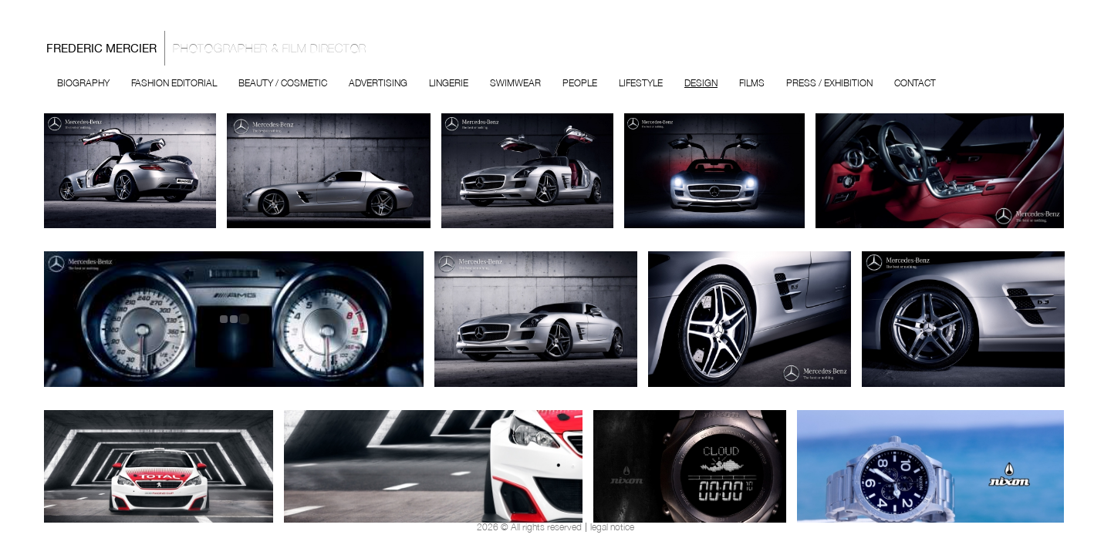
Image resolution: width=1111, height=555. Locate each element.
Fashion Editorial (174, 83)
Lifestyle (641, 83)
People (579, 83)
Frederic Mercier (210, 48)
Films (752, 83)
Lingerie (448, 83)
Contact (915, 83)
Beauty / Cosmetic (282, 83)
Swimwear (515, 83)
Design (701, 83)
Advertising (378, 83)
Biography (83, 83)
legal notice (612, 527)
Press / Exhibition (829, 83)
